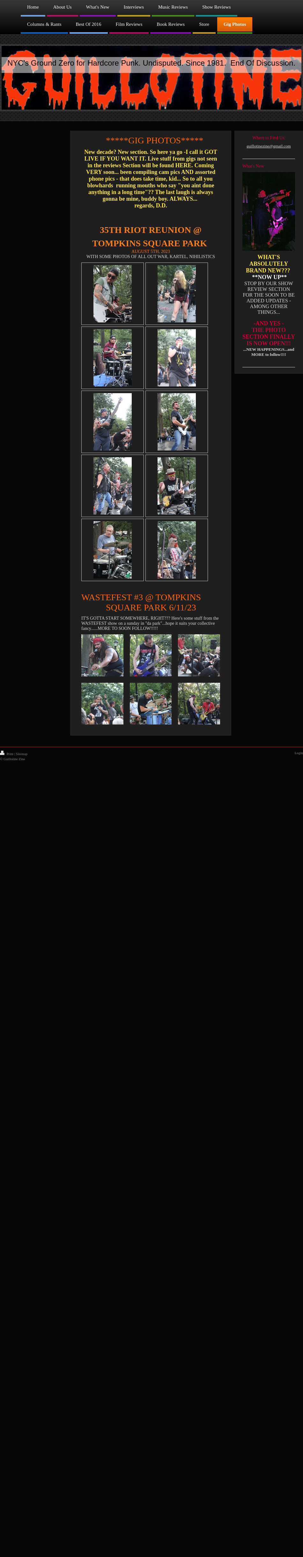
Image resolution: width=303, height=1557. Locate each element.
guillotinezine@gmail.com (269, 146)
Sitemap (21, 754)
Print (7, 754)
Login (299, 753)
